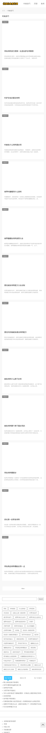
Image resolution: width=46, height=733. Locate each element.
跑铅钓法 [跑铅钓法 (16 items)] (6, 652)
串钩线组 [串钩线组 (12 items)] (12, 608)
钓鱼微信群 (7, 730)
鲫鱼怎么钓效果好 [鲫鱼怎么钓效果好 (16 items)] (23, 669)
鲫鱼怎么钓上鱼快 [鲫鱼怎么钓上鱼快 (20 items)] (9, 669)
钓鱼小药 (7, 727)
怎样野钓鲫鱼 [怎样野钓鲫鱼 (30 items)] (7, 630)
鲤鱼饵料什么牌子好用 (12, 379)
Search (41, 599)
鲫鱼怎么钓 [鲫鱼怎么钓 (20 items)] (37, 665)
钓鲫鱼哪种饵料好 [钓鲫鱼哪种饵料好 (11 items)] (20, 660)
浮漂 (35, 4)
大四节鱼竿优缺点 (9, 690)
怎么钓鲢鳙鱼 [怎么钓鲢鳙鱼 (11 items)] (30, 626)
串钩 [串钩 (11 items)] (5, 608)
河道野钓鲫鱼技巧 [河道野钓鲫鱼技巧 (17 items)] (9, 643)
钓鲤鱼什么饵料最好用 (12, 145)
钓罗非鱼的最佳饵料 (12, 98)
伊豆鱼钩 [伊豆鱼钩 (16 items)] (6, 613)
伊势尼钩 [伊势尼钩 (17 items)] (31, 608)
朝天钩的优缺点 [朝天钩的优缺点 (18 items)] (8, 639)
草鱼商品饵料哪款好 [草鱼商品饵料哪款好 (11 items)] (21, 647)
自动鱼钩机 (7, 696)
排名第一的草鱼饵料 (12, 519)
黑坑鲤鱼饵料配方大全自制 (14, 285)
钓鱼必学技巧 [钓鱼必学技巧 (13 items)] (7, 660)
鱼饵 (42, 4)
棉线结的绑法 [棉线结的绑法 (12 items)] (20, 639)
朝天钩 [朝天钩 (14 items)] (36, 634)
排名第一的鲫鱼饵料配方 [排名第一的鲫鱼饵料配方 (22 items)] (11, 634)
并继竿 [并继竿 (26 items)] (31, 621)
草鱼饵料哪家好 (10, 473)
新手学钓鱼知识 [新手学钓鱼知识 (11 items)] (26, 634)
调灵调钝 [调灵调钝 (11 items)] (33, 647)
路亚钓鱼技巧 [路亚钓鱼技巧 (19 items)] (16, 652)
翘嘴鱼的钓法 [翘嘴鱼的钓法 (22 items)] (7, 647)
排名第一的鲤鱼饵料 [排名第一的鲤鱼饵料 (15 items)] (28, 630)
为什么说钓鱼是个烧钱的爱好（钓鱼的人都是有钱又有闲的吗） (23, 693)
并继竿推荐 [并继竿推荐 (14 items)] (7, 626)
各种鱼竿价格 (7, 688)
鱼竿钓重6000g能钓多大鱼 (12, 685)
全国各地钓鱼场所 (10, 721)
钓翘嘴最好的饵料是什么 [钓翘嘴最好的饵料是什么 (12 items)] (27, 656)
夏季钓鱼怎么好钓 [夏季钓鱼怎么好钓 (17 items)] (20, 617)
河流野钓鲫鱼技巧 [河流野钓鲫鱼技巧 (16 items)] (33, 639)
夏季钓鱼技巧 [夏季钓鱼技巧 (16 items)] (7, 621)
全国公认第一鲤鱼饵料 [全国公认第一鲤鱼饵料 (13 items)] (19, 613)
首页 (3, 11)
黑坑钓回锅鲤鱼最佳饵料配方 (15, 332)
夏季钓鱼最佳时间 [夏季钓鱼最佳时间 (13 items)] (20, 621)
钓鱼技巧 (27, 4)
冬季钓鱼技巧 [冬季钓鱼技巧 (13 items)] (33, 613)
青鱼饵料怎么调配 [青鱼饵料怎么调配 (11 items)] (25, 665)
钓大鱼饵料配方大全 (10, 707)
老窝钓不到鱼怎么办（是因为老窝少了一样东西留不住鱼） (23, 704)
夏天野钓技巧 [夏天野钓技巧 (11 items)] (7, 617)
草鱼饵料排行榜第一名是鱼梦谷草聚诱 (19, 51)
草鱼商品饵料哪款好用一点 (14, 566)
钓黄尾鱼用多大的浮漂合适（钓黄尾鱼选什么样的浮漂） (22, 701)
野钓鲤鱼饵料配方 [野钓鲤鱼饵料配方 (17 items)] (29, 652)
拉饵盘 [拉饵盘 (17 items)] (17, 630)
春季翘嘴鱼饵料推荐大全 (13, 238)
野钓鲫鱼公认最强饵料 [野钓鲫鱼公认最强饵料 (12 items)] (10, 656)
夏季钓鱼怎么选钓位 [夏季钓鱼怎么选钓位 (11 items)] (35, 617)
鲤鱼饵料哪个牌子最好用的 (14, 426)
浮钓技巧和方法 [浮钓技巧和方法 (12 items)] (22, 643)
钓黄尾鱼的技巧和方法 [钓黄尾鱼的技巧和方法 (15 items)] (10, 665)
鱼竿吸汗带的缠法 (9, 698)
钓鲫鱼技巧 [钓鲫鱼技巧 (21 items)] (32, 660)
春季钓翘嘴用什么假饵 (12, 192)
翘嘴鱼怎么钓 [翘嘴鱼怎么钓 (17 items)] (34, 643)
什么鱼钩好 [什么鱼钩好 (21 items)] (22, 608)
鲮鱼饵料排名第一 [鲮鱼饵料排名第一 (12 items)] (37, 669)
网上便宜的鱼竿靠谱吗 (10, 682)
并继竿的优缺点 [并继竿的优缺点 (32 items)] (18, 626)
